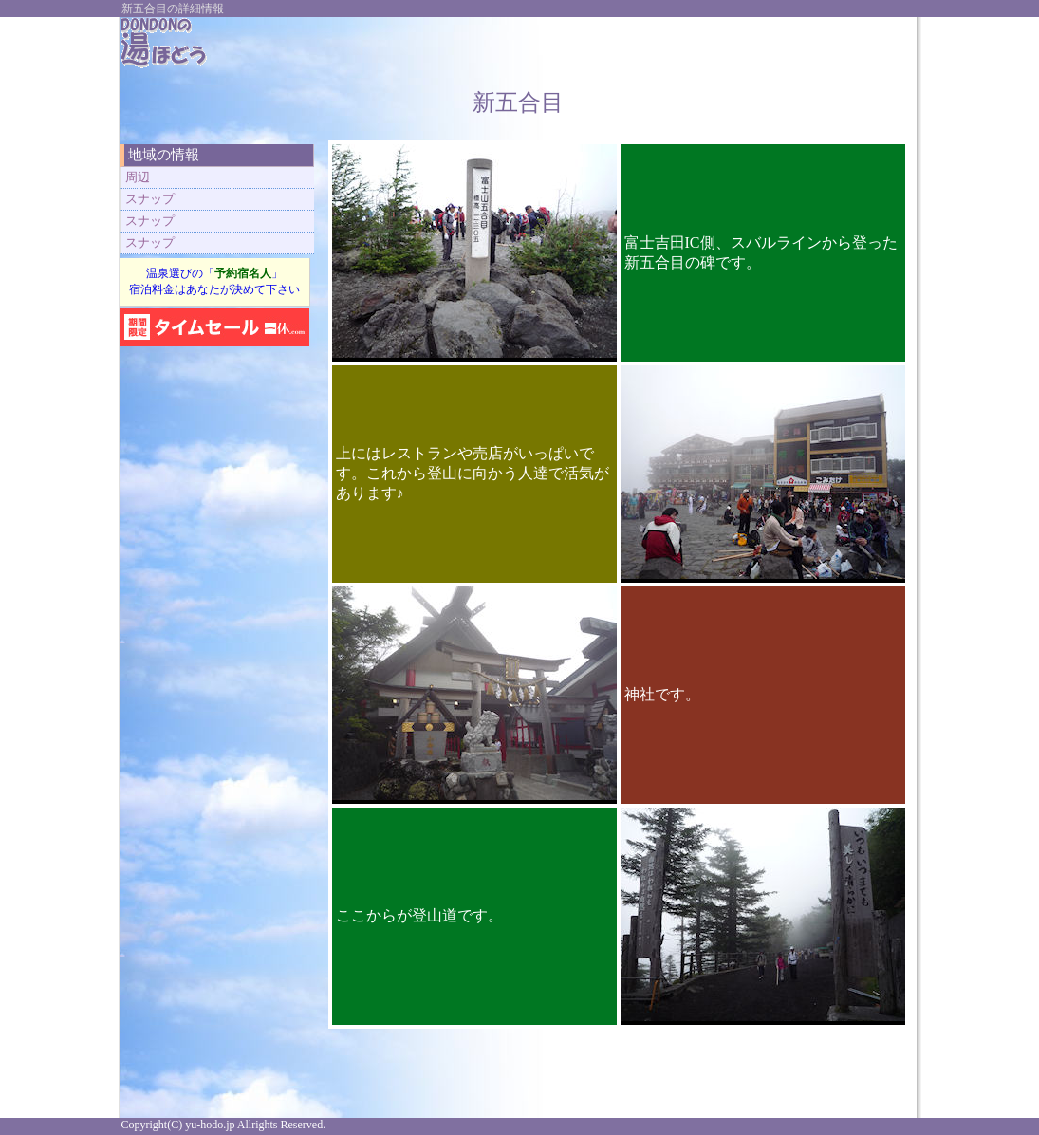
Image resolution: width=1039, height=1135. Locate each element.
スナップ (150, 199)
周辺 (137, 177)
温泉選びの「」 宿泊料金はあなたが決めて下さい (214, 281)
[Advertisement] (683, 45)
